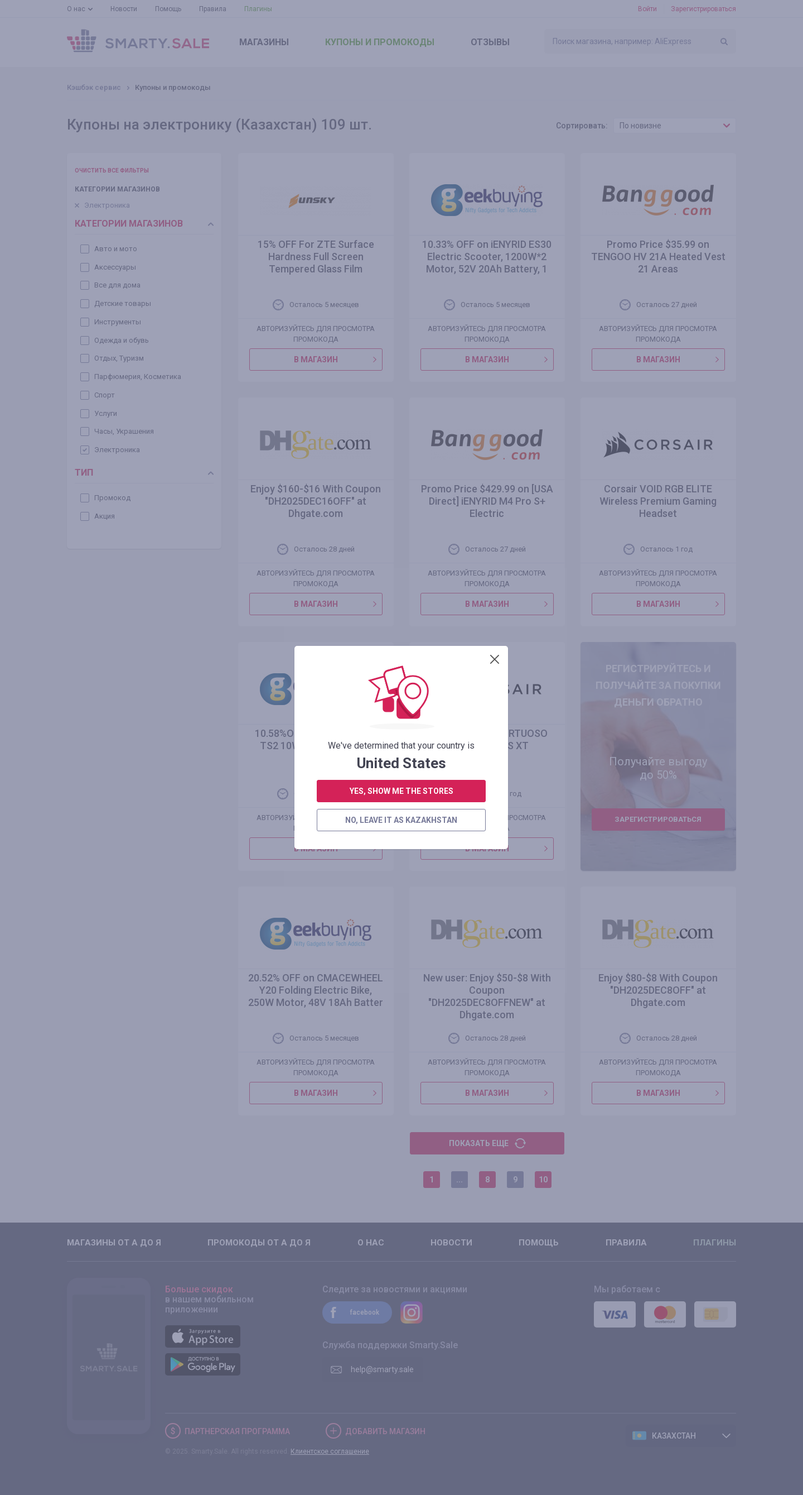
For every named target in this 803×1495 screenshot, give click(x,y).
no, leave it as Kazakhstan (401, 334)
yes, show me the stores (401, 305)
